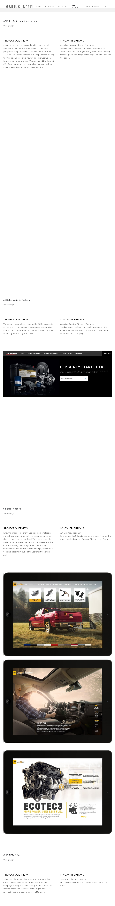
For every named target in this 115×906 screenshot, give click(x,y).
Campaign (49, 6)
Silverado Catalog (87, 10)
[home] (20, 7)
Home (38, 6)
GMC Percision (104, 10)
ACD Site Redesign (69, 10)
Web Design (74, 7)
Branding (62, 6)
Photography (92, 6)
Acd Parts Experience (49, 10)
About (106, 6)
